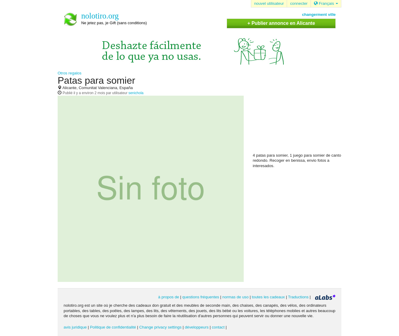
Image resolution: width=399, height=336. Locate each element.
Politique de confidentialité (113, 327)
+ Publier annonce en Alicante (281, 23)
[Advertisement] (297, 114)
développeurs (197, 327)
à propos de (168, 297)
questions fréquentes (200, 297)
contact (218, 327)
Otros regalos (70, 73)
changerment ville (319, 14)
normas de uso (235, 297)
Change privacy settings (160, 327)
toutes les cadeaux (268, 297)
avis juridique (75, 327)
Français (326, 3)
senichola (135, 93)
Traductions (298, 297)
